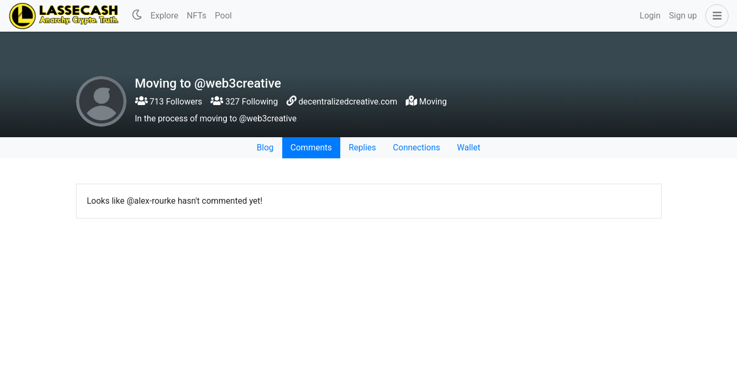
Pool (223, 16)
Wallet (468, 147)
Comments (311, 147)
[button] (715, 15)
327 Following (243, 102)
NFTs (196, 16)
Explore (164, 16)
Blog (265, 147)
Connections (416, 147)
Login (650, 16)
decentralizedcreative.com (348, 102)
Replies (362, 147)
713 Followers (169, 102)
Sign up (683, 16)
